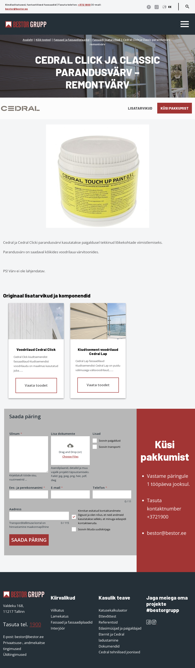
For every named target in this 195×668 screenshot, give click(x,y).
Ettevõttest (107, 616)
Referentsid (108, 622)
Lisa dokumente (63, 433)
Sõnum (15, 433)
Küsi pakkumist (175, 108)
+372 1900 (84, 4)
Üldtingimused (14, 654)
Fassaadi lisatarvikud (106, 40)
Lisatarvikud (140, 108)
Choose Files (70, 456)
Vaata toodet (36, 385)
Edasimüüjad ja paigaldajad (120, 628)
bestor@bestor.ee (16, 8)
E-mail (57, 487)
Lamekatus (60, 616)
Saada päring (29, 539)
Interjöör (58, 628)
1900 (35, 624)
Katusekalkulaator (113, 610)
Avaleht (28, 40)
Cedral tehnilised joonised (119, 652)
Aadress (15, 509)
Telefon (100, 487)
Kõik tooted (43, 40)
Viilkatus (57, 610)
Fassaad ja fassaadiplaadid (72, 40)
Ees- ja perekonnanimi (27, 487)
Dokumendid (109, 646)
